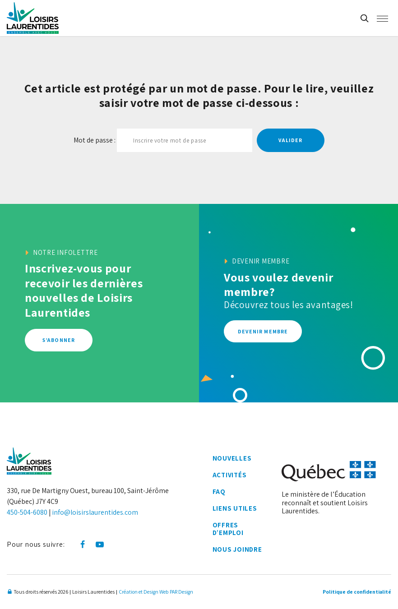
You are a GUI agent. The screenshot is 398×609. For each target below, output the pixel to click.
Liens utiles (234, 509)
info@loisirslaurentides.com (95, 512)
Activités (229, 475)
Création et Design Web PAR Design (156, 592)
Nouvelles (231, 458)
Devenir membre (263, 331)
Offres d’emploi (228, 529)
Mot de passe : (163, 140)
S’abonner (59, 340)
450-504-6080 (27, 512)
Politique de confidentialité (355, 592)
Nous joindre (237, 550)
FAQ (218, 492)
